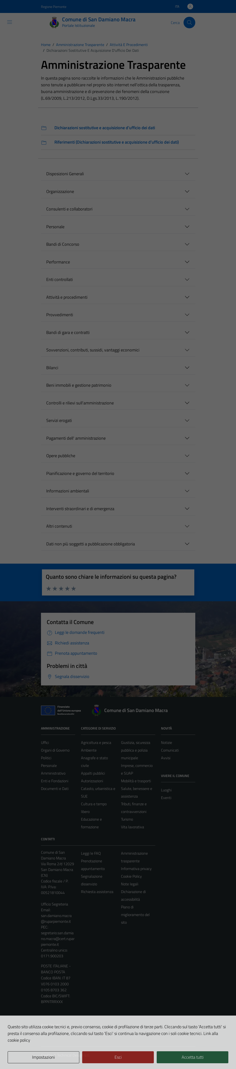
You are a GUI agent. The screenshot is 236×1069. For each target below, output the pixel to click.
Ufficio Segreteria (54, 904)
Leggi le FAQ (91, 853)
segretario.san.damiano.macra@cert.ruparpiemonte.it (58, 938)
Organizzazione (60, 191)
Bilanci (52, 367)
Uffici (45, 742)
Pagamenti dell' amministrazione (76, 438)
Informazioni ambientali (67, 491)
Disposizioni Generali (65, 173)
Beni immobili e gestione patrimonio (78, 385)
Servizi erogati (59, 420)
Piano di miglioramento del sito (135, 914)
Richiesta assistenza (97, 891)
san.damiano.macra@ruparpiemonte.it (56, 918)
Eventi (166, 797)
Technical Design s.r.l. (73, 1055)
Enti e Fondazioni (54, 781)
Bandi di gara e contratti (68, 332)
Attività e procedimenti (66, 297)
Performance (58, 262)
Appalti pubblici (93, 773)
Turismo (127, 819)
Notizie (166, 742)
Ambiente (89, 750)
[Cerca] (189, 22)
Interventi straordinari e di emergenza (80, 508)
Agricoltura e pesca (96, 742)
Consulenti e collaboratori (69, 209)
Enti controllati (59, 279)
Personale (55, 226)
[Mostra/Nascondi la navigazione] (9, 22)
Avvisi (165, 758)
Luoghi (166, 790)
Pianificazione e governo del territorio (80, 473)
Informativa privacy (136, 868)
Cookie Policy (131, 876)
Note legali (129, 884)
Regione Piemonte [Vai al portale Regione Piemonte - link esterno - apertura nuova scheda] (53, 6)
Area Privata (51, 1025)
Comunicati (170, 750)
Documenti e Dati (55, 788)
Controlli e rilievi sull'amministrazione (80, 403)
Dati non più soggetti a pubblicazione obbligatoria (90, 544)
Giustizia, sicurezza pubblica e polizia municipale (135, 750)
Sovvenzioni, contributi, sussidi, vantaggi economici (92, 350)
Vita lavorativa (132, 827)
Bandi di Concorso (62, 244)
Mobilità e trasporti (136, 781)
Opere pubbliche (60, 455)
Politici (46, 758)
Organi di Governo (55, 750)
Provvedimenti (59, 314)
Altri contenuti (59, 526)
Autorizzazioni (92, 781)
